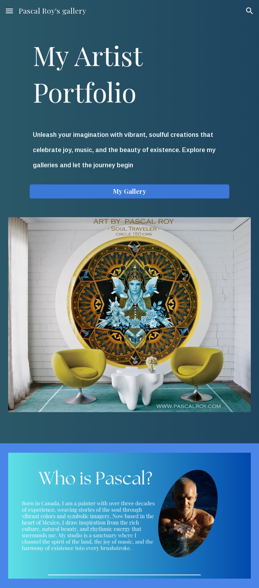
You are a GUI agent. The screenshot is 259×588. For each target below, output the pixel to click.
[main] (130, 73)
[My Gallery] (129, 191)
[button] (9, 10)
